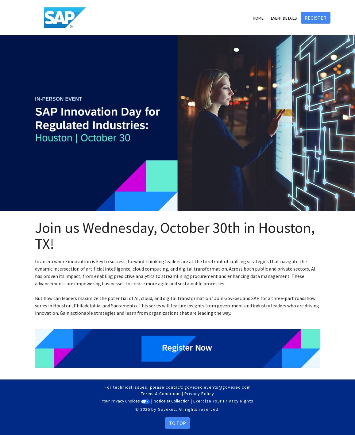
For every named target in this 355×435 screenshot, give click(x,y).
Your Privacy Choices (126, 401)
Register (315, 18)
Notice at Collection (172, 401)
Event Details (284, 18)
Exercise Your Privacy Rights (223, 401)
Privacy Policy (199, 393)
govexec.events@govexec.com (217, 387)
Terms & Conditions (161, 393)
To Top (177, 423)
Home (258, 18)
